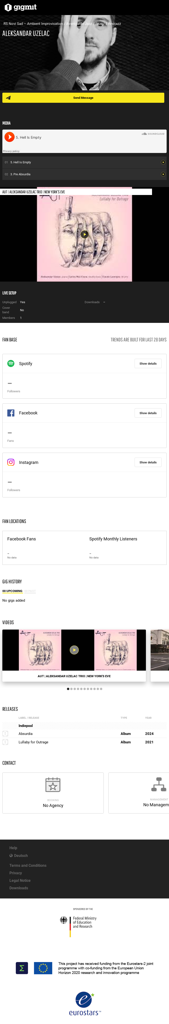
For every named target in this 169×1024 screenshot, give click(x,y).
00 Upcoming (12, 591)
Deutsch (21, 855)
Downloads (18, 888)
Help (13, 848)
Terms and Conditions (27, 865)
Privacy (15, 873)
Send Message (83, 97)
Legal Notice (20, 880)
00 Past (30, 591)
